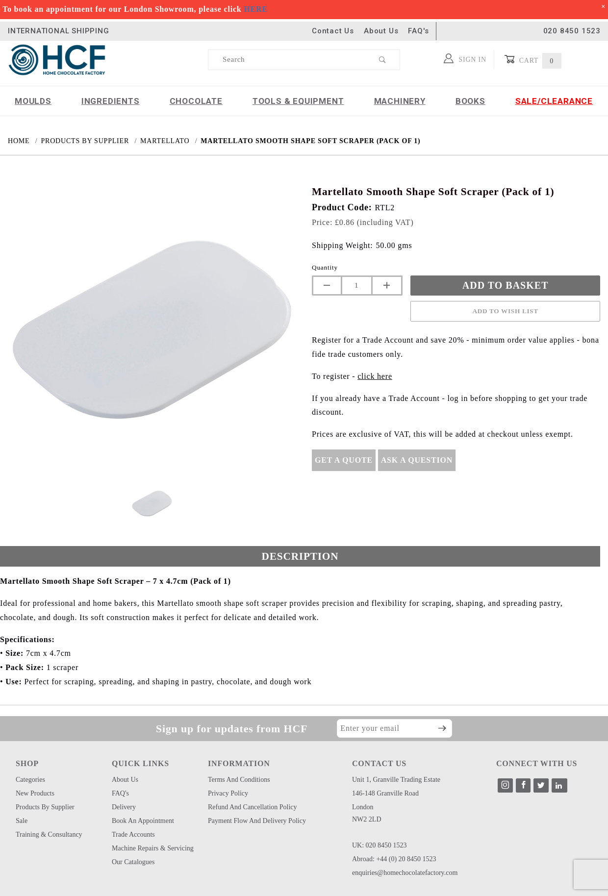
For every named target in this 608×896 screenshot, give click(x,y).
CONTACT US (379, 763)
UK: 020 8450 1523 (379, 845)
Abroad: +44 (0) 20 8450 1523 (394, 859)
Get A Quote (344, 460)
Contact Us (333, 30)
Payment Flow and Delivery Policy (257, 820)
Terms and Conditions (239, 779)
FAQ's (418, 30)
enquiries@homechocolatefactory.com (404, 872)
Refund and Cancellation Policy (252, 807)
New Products (35, 793)
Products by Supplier (45, 807)
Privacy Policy (228, 793)
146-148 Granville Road (385, 793)
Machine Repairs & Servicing (153, 848)
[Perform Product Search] (383, 60)
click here (374, 376)
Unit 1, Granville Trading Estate (396, 779)
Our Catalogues (133, 862)
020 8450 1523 (572, 30)
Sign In (465, 58)
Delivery (124, 807)
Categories (30, 779)
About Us (381, 30)
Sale (21, 820)
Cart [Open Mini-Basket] (532, 59)
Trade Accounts (133, 834)
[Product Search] (287, 60)
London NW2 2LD (366, 813)
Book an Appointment (143, 820)
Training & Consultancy (49, 834)
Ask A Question (417, 460)
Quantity (325, 267)
